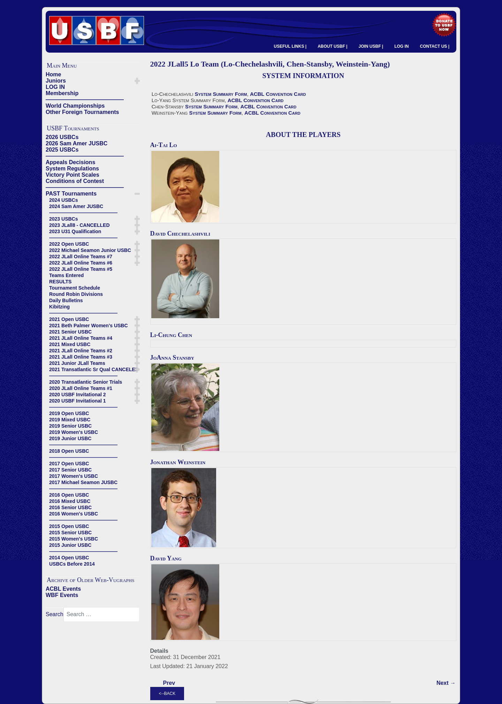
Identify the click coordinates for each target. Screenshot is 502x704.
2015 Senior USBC (70, 532)
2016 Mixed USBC (69, 501)
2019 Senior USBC (70, 426)
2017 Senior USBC (70, 470)
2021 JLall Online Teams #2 (80, 350)
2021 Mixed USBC (69, 344)
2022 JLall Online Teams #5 (80, 269)
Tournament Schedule (74, 288)
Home (53, 74)
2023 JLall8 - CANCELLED (79, 225)
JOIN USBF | (370, 46)
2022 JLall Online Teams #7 (80, 256)
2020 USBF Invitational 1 (77, 401)
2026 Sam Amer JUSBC (76, 143)
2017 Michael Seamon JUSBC (83, 482)
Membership (62, 93)
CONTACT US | (434, 46)
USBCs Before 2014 (72, 564)
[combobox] (101, 614)
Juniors (56, 81)
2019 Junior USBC (70, 438)
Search (54, 614)
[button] (137, 81)
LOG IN (401, 46)
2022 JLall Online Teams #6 (80, 263)
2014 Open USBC (69, 557)
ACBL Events (63, 589)
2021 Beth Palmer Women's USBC (88, 325)
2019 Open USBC (69, 413)
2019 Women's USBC (73, 432)
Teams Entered (66, 275)
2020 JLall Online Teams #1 (80, 388)
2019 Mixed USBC (69, 419)
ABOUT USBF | (332, 46)
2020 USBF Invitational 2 (77, 394)
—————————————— (85, 99)
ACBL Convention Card (278, 94)
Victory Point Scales (72, 175)
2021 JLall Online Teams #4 (80, 338)
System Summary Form (221, 94)
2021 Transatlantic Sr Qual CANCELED (94, 369)
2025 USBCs (62, 150)
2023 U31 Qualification (75, 231)
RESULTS (60, 281)
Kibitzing (59, 306)
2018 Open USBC (69, 451)
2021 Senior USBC (70, 332)
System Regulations (72, 168)
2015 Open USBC (69, 526)
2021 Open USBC (69, 319)
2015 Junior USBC (70, 545)
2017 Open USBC (69, 463)
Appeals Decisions (70, 162)
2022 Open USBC (69, 244)
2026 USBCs (62, 137)
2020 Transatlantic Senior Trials (85, 382)
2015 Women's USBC (73, 539)
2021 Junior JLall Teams (77, 363)
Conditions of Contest (75, 181)
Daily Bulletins (66, 300)
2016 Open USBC (69, 495)
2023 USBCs (63, 219)
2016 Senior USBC (70, 507)
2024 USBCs (63, 200)
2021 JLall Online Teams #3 (80, 357)
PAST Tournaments (71, 194)
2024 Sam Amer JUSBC (76, 206)
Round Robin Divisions (76, 294)
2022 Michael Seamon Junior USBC (90, 250)
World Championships (75, 106)
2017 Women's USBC (73, 476)
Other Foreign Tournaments (82, 112)
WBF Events (62, 595)
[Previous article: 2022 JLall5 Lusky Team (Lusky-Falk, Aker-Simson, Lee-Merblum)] (169, 683)
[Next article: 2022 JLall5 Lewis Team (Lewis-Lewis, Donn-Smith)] (446, 683)
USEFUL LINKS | (290, 46)
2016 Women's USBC (73, 513)
